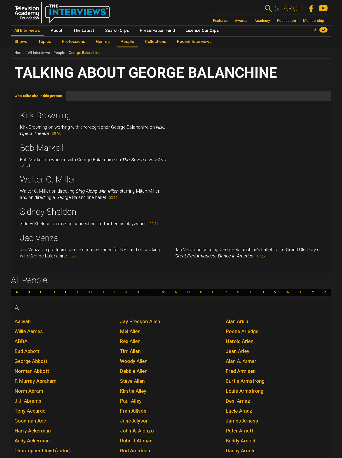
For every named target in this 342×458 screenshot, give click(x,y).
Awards (241, 21)
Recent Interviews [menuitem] (194, 41)
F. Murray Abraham (35, 381)
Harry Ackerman (32, 431)
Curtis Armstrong (245, 381)
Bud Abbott (27, 351)
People (59, 53)
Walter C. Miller (48, 180)
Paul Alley (131, 401)
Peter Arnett (239, 431)
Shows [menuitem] (20, 41)
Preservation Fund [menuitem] (157, 30)
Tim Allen (130, 351)
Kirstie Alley (133, 391)
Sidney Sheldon (48, 212)
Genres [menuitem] (103, 41)
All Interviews (39, 53)
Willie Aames (28, 331)
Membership (313, 21)
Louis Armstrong (244, 391)
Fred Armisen (241, 371)
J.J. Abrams (27, 401)
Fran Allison (133, 411)
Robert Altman (136, 441)
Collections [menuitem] (155, 41)
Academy (262, 21)
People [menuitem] (127, 41)
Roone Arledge (242, 331)
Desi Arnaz (238, 401)
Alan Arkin (237, 321)
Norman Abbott (31, 371)
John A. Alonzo (137, 431)
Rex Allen (130, 341)
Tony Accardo (30, 411)
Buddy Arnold (240, 441)
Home (19, 53)
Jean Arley (237, 351)
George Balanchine (84, 53)
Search (288, 8)
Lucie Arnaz (239, 411)
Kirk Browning (45, 115)
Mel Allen (130, 331)
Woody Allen (134, 361)
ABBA (21, 341)
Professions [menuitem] (73, 41)
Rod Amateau (135, 450)
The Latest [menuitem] (83, 30)
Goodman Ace (30, 421)
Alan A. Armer (241, 361)
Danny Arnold (240, 450)
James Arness (242, 421)
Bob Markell (41, 148)
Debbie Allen (134, 371)
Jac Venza (39, 238)
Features (220, 21)
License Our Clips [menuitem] (202, 30)
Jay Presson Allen (140, 321)
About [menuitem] (56, 30)
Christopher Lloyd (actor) (42, 450)
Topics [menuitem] (44, 41)
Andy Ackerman (32, 441)
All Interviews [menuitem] (27, 30)
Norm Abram (28, 391)
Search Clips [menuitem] (117, 30)
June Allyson (134, 421)
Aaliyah (22, 321)
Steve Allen (132, 381)
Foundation (286, 21)
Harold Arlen (239, 341)
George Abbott (30, 361)
